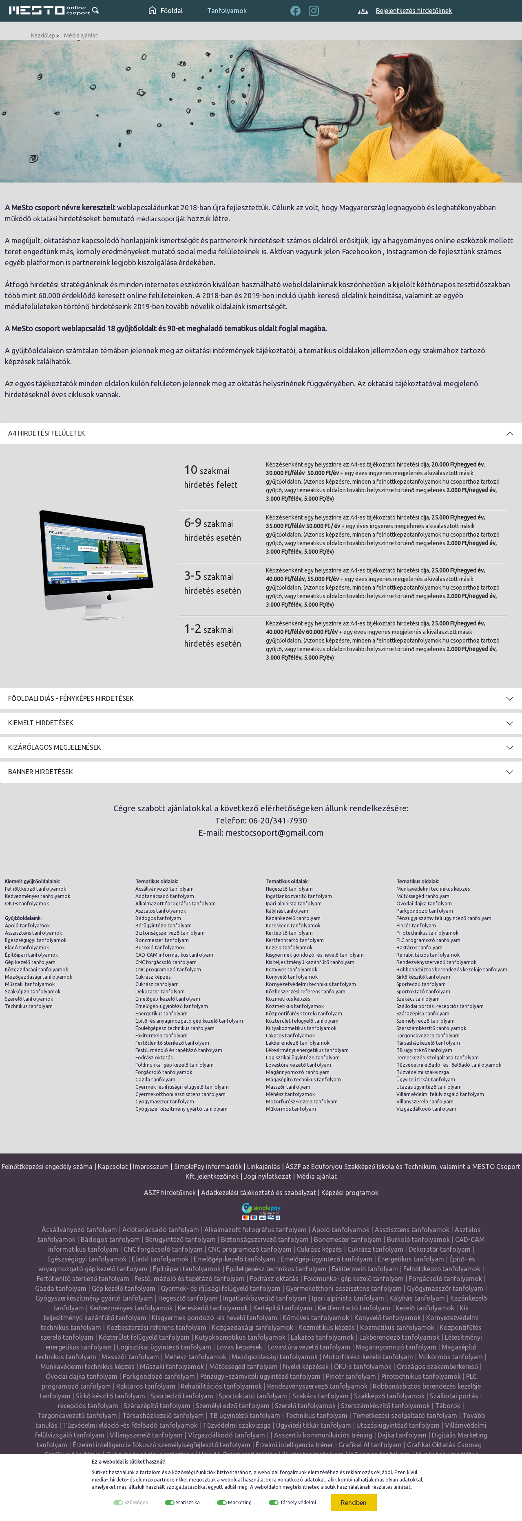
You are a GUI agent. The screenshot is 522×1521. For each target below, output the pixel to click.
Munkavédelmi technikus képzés (433, 888)
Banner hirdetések (40, 771)
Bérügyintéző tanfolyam (163, 925)
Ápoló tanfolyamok (27, 925)
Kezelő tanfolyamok (289, 947)
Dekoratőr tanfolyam (160, 991)
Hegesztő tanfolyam (289, 888)
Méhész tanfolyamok (290, 1094)
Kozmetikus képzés (288, 999)
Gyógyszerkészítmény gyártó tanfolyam (181, 1109)
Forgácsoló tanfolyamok (163, 1072)
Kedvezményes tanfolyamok (37, 896)
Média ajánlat (80, 35)
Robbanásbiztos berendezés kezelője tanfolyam (451, 969)
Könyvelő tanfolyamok (292, 977)
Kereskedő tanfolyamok (293, 925)
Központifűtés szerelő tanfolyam (304, 1013)
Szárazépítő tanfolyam (422, 1013)
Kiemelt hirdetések (40, 722)
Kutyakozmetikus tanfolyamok (301, 1028)
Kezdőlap (43, 35)
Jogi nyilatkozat (267, 1176)
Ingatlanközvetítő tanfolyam (299, 896)
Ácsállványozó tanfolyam (164, 888)
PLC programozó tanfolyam (428, 940)
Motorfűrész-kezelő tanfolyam (302, 1101)
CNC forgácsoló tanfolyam (166, 962)
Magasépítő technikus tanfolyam (303, 1079)
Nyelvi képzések (306, 1366)
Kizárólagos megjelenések (54, 747)
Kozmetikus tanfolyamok (295, 1006)
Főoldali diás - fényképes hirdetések (71, 698)
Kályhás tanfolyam (287, 910)
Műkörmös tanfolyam (291, 1109)
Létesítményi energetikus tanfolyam (307, 1050)
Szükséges (136, 1502)
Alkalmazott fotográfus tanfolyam (175, 903)
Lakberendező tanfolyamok (298, 1043)
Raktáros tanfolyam (419, 947)
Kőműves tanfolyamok (291, 969)
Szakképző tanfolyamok (32, 991)
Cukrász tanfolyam (157, 984)
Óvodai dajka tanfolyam (424, 903)
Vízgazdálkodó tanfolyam (426, 1109)
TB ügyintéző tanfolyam (424, 1050)
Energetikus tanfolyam (161, 1013)
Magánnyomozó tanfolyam (298, 1072)
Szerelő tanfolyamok (29, 999)
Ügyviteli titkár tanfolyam (425, 1079)
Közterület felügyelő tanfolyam (302, 1021)
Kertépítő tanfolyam (289, 932)
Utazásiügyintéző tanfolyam (429, 1087)
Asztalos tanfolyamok (160, 910)
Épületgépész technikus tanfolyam (175, 1028)
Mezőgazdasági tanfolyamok (38, 977)
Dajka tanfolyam (402, 1435)
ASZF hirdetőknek (170, 1192)
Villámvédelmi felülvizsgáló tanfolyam (440, 1094)
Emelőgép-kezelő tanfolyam (167, 999)
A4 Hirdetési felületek (46, 433)
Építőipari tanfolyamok (31, 955)
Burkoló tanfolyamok (160, 947)
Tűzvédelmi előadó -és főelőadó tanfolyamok (448, 1065)
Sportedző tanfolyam (421, 984)
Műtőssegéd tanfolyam (422, 896)
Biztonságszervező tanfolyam (170, 932)
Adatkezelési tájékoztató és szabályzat (258, 1192)
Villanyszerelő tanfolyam (424, 1101)
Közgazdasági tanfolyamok (36, 969)
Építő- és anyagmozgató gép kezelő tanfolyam (189, 1021)
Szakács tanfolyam (418, 999)
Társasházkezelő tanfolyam (428, 1043)
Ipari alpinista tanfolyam (294, 903)
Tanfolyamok (227, 10)
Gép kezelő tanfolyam (30, 962)
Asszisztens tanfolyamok (33, 932)
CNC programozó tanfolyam (168, 969)
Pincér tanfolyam (416, 925)
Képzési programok (349, 1192)
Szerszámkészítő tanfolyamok (431, 1028)
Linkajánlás (263, 1166)
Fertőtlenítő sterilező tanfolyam (172, 1043)
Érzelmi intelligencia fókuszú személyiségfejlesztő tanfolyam (161, 1444)
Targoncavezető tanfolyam (428, 1035)
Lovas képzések (239, 1347)
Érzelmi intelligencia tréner (294, 1444)
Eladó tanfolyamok (27, 947)
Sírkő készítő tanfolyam (423, 977)
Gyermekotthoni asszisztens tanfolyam (180, 1094)
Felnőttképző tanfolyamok (35, 888)
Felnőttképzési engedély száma (47, 1166)
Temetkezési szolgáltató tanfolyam (437, 1057)
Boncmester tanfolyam (162, 940)
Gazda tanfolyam (155, 1079)
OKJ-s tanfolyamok (27, 903)
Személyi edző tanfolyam (425, 1021)
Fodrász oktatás (154, 1057)
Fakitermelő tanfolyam (161, 1035)
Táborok (447, 1405)
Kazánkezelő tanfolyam (293, 918)
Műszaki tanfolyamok (30, 984)
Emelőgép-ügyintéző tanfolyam (171, 1006)
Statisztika (188, 1502)
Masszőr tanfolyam (288, 1087)
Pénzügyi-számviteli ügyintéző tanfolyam (443, 918)
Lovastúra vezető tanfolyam (298, 1065)
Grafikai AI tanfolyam (370, 1444)
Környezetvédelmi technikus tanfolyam (311, 984)
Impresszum (151, 1166)
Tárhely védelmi (298, 1502)
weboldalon (267, 1487)
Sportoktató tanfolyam (423, 991)
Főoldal (166, 10)
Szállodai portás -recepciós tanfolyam (440, 1006)
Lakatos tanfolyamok (290, 1035)
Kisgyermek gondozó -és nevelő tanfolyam (315, 955)
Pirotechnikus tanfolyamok (427, 932)
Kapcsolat (113, 1166)
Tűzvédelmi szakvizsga (422, 1072)
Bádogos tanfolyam (158, 918)
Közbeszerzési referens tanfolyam (305, 991)
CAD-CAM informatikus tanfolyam (174, 955)
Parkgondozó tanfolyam (424, 910)
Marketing (240, 1502)
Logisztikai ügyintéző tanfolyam (303, 1057)
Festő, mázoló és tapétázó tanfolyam (178, 1050)
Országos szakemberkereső (437, 1366)
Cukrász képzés (152, 977)
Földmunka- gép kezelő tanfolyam (174, 1065)
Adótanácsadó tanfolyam (164, 896)
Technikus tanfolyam (29, 1006)
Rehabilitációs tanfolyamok (428, 955)
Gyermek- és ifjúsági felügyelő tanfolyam (182, 1087)
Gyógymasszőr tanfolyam (164, 1101)
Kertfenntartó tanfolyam (295, 940)
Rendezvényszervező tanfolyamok (436, 962)
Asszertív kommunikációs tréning (323, 1435)
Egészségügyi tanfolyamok (35, 940)
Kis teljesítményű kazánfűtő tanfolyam (310, 962)
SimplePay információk (208, 1166)
